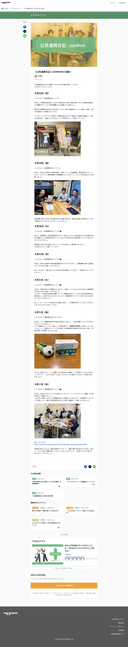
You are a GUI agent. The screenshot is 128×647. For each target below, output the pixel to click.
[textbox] (64, 275)
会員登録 (122, 3)
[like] (24, 22)
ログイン (113, 3)
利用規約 (121, 630)
